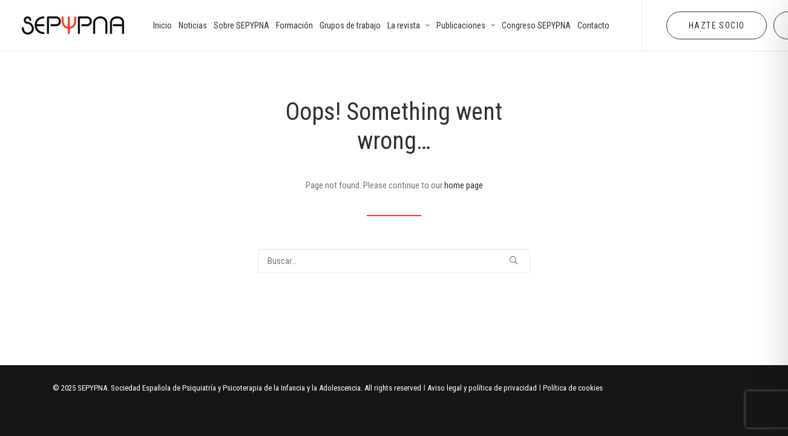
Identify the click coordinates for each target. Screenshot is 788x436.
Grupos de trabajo (350, 25)
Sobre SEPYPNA (241, 25)
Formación (294, 25)
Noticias (193, 25)
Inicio (162, 25)
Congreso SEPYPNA (536, 25)
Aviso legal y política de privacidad (482, 387)
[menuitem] (162, 25)
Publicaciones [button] (465, 25)
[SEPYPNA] (73, 25)
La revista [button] (408, 25)
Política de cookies (573, 387)
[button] (513, 260)
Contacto (593, 25)
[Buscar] (394, 261)
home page (463, 185)
